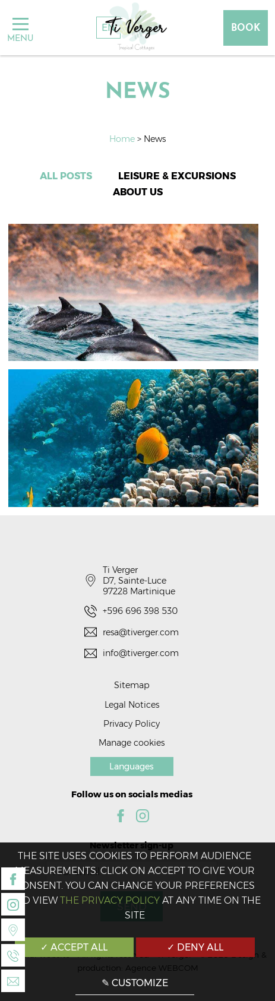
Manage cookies (132, 742)
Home (123, 139)
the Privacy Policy (110, 900)
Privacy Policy (131, 723)
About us (138, 192)
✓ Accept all (74, 947)
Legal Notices (132, 704)
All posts (66, 176)
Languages (131, 766)
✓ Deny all (195, 947)
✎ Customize (135, 983)
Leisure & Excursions (177, 176)
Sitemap (132, 685)
